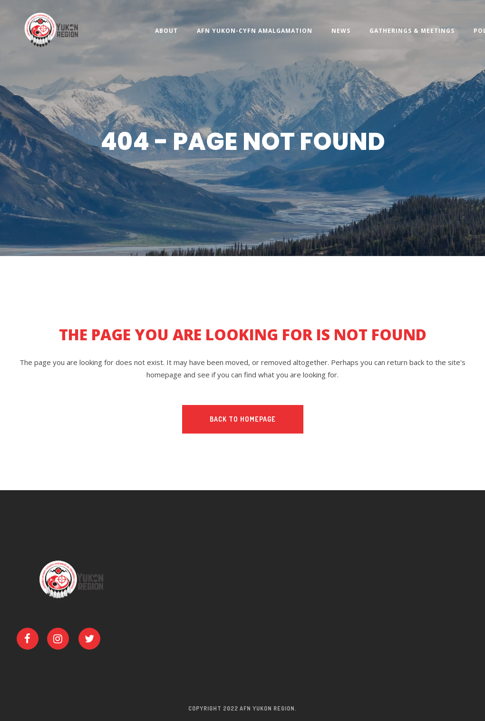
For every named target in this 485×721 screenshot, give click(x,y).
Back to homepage (243, 419)
